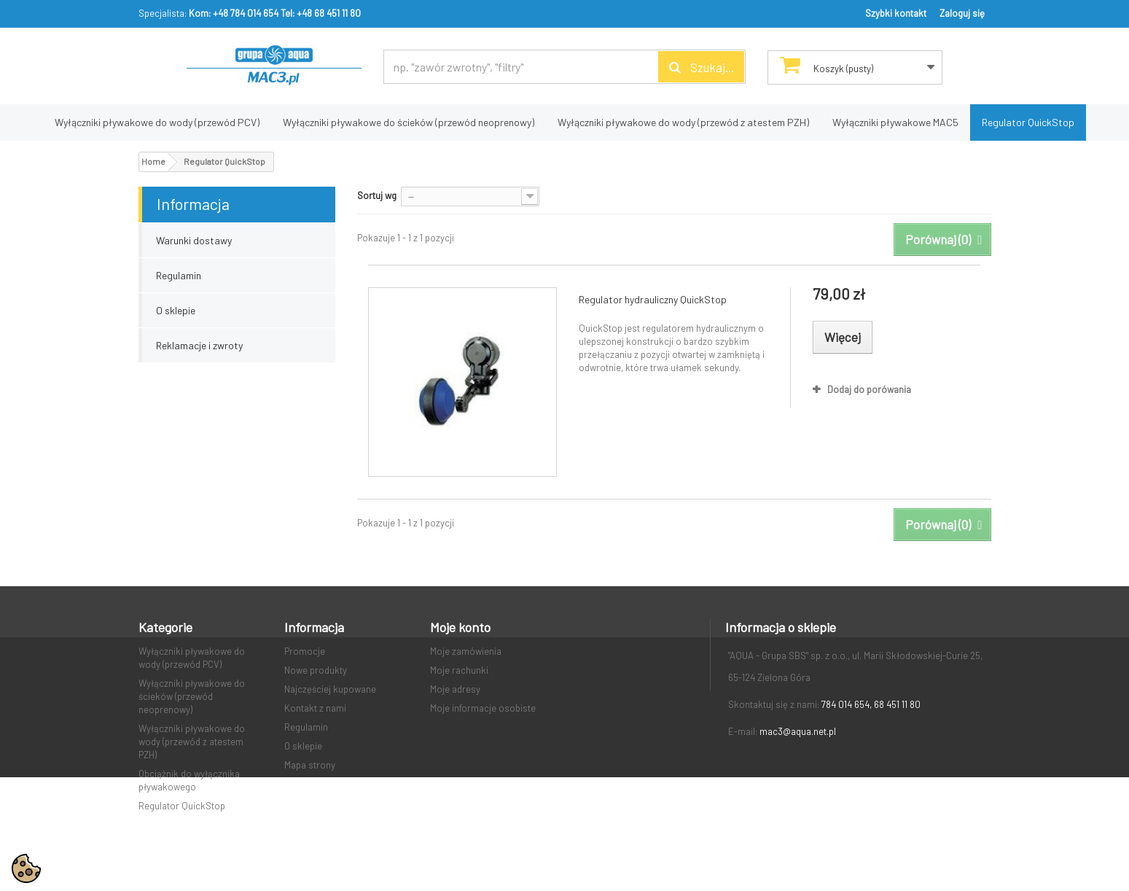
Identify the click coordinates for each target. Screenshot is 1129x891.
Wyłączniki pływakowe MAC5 (895, 122)
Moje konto (460, 627)
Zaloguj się (962, 13)
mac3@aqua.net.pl (797, 731)
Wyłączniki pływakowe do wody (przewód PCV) (157, 122)
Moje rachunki (459, 670)
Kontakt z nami (315, 708)
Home (153, 161)
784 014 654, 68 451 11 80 (871, 704)
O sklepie (175, 310)
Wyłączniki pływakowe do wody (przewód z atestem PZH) (683, 122)
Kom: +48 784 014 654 (233, 13)
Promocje (304, 651)
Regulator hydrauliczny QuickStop (653, 299)
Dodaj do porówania (869, 389)
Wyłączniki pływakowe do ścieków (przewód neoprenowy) (408, 122)
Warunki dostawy (194, 240)
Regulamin (178, 275)
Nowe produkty (315, 670)
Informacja (193, 203)
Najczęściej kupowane (330, 689)
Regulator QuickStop (1028, 122)
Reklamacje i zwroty (199, 345)
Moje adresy (455, 689)
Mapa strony (309, 765)
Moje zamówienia (465, 651)
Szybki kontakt (895, 13)
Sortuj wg (376, 195)
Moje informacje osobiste (483, 708)
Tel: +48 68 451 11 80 (321, 13)
